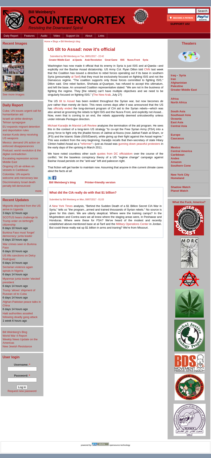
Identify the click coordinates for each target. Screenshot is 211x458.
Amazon (176, 162)
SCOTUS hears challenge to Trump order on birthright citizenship (20, 221)
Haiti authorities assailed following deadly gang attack (20, 315)
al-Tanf (75, 76)
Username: (22, 364)
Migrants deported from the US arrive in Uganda (22, 207)
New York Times (62, 206)
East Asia (177, 122)
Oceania (176, 118)
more (38, 191)
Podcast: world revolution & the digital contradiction (22, 152)
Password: (22, 375)
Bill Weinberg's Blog (15, 332)
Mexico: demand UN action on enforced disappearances (21, 144)
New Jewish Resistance (17, 346)
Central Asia (179, 126)
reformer (86, 143)
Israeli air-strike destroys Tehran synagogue (18, 120)
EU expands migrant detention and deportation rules (21, 128)
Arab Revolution (93, 60)
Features (29, 35)
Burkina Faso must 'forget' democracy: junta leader (19, 234)
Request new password (21, 391)
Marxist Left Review (84, 125)
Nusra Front (133, 60)
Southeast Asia (181, 115)
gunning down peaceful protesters (139, 143)
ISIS (122, 60)
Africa (175, 98)
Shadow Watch (180, 187)
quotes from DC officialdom (114, 153)
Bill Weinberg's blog (70, 41)
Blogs (55, 41)
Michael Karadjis (58, 125)
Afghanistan (179, 82)
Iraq (173, 75)
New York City (180, 174)
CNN (147, 69)
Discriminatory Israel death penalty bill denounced (19, 184)
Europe (175, 134)
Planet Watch (179, 190)
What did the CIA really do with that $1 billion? (83, 192)
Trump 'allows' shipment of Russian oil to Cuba (19, 292)
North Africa (179, 102)
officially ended (62, 108)
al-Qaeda (77, 60)
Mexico (175, 147)
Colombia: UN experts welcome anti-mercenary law (20, 176)
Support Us (72, 35)
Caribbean (177, 154)
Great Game (111, 60)
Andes (175, 158)
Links (101, 35)
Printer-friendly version (100, 182)
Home (47, 41)
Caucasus (177, 138)
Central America (181, 151)
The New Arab (102, 94)
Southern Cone (181, 165)
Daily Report (11, 35)
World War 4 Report (15, 335)
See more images (13, 94)
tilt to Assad (67, 101)
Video (56, 35)
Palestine (177, 86)
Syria (145, 60)
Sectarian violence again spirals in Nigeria (18, 268)
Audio (44, 35)
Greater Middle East (59, 60)
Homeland (177, 178)
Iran (173, 79)
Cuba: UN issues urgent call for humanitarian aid (22, 112)
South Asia (178, 111)
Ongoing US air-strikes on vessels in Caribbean (18, 168)
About (88, 35)
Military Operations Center (132, 224)
